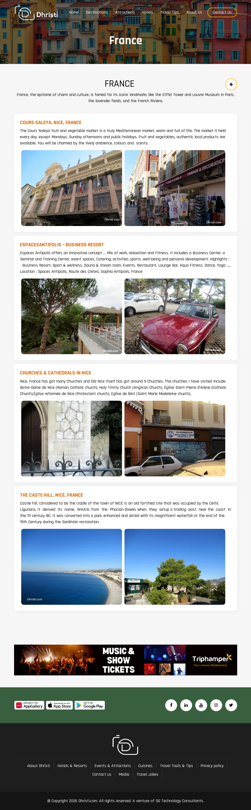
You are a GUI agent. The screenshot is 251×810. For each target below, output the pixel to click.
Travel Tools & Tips (176, 765)
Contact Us (222, 12)
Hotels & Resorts (72, 765)
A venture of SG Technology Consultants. (167, 801)
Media (124, 774)
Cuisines (145, 765)
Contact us (101, 774)
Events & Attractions (112, 765)
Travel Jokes (147, 774)
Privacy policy (212, 765)
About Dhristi (38, 765)
